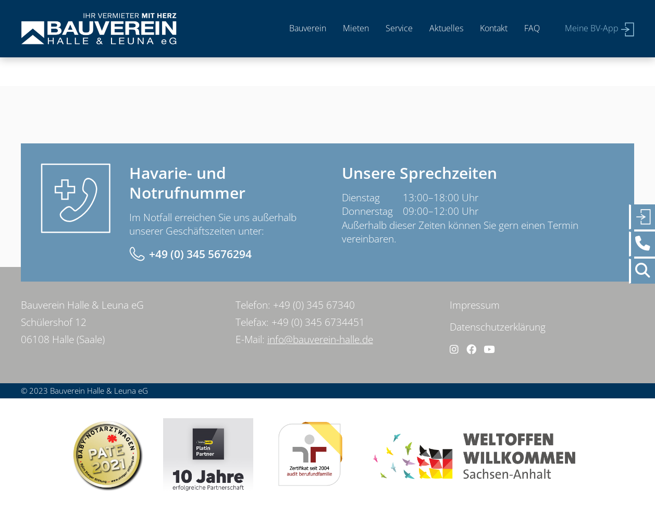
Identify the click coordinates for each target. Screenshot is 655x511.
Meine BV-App (592, 28)
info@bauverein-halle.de (320, 339)
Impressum (475, 305)
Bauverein (307, 28)
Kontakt (494, 28)
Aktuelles (446, 28)
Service (399, 28)
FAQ (532, 28)
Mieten (356, 28)
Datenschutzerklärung (498, 327)
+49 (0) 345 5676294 (200, 254)
